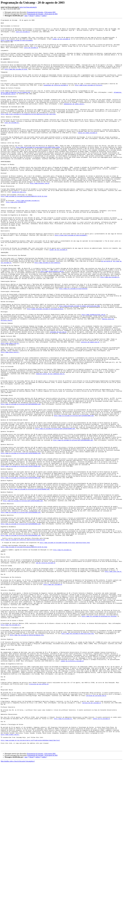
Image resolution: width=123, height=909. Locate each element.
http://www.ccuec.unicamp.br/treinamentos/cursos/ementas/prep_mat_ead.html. (28, 133)
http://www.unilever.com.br (39, 216)
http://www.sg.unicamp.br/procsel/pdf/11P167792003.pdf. (21, 555)
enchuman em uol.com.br (58, 394)
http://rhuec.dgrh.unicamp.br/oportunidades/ (17, 45)
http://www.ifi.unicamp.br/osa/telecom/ (73, 342)
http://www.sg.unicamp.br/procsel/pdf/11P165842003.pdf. (73, 524)
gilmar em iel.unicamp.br (61, 43)
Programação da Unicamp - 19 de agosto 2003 (41, 12)
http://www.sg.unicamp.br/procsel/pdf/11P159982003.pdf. (21, 625)
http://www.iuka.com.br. (113, 682)
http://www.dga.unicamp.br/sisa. (16, 79)
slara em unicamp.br (23, 34)
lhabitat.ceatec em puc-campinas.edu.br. (50, 445)
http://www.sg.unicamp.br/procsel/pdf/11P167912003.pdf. (23, 597)
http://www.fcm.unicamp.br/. (11, 746)
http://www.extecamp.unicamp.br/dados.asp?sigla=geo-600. (79, 363)
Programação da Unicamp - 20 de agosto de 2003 (42, 14)
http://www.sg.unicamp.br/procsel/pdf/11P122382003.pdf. (21, 611)
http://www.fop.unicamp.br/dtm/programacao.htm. (27, 758)
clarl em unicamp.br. (12, 143)
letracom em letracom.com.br (96, 831)
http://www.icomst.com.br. (10, 878)
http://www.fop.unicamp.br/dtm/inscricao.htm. (77, 756)
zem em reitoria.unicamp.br (45, 671)
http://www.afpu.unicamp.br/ (16, 238)
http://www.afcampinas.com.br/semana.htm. (16, 107)
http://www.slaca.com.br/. (10, 419)
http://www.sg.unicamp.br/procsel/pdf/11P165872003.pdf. (74, 495)
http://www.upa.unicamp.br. (110, 329)
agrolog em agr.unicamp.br (91, 839)
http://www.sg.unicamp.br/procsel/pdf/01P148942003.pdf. (21, 481)
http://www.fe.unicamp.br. (62, 656)
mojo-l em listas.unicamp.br (28, 7)
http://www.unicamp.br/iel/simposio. (47, 311)
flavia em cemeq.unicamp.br (87, 155)
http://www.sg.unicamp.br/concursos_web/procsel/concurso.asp (23, 644)
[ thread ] (31, 15)
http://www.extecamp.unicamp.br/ (28, 237)
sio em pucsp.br (106, 309)
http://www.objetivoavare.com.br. (52, 322)
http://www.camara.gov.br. (10, 408)
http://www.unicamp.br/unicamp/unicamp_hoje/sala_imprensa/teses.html (65, 647)
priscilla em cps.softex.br (39, 817)
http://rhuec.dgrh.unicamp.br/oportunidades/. (71, 278)
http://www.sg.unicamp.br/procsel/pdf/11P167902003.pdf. (30, 583)
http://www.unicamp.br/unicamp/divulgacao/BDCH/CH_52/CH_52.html (24, 232)
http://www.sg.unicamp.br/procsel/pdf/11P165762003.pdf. (55, 510)
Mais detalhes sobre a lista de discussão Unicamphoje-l (18, 907)
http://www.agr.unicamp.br (52, 697)
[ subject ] (38, 15)
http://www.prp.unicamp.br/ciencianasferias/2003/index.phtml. (38, 173)
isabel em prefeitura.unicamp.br (72, 789)
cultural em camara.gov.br (90, 406)
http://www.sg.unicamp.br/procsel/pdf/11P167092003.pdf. (21, 540)
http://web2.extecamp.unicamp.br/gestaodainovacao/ (45, 367)
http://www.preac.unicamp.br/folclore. (89, 98)
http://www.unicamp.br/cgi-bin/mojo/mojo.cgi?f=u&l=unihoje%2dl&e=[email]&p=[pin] (30, 884)
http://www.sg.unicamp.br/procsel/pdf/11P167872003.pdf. (21, 569)
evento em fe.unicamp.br (101, 858)
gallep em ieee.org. (19, 226)
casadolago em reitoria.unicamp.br (55, 98)
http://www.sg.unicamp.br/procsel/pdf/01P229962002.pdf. (21, 639)
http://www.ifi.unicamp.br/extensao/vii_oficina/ (99, 735)
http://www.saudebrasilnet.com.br (94, 374)
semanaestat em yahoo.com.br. (74, 121)
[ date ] (26, 15)
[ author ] (44, 15)
